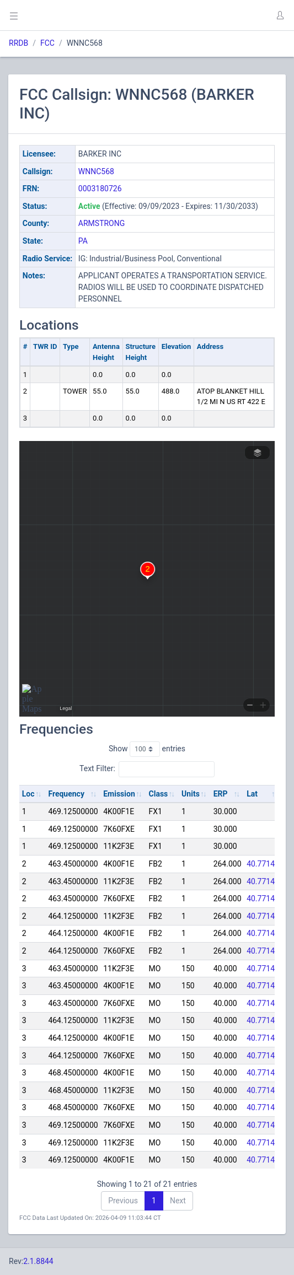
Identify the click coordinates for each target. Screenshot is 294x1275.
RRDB (18, 43)
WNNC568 (96, 171)
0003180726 (100, 188)
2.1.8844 (38, 1261)
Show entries (147, 749)
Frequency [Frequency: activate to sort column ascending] (66, 793)
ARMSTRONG (101, 223)
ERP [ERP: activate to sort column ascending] (220, 793)
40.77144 (263, 863)
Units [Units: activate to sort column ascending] (190, 793)
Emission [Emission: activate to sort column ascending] (119, 793)
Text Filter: (147, 769)
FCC (47, 43)
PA (83, 240)
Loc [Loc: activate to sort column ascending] (28, 793)
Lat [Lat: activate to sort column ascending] (252, 793)
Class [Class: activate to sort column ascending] (158, 793)
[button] (279, 15)
